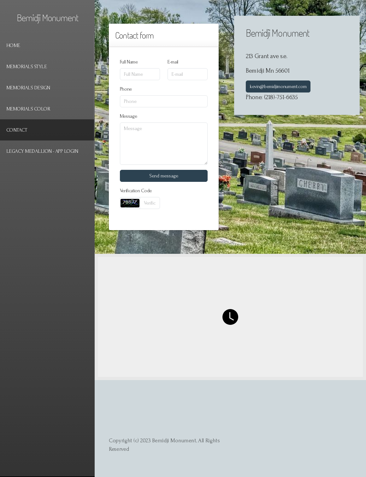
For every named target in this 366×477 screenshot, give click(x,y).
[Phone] (164, 101)
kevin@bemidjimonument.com (278, 86)
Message (128, 116)
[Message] (164, 143)
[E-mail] (188, 74)
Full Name (129, 62)
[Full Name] (140, 74)
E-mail (173, 62)
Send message (163, 176)
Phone (126, 89)
